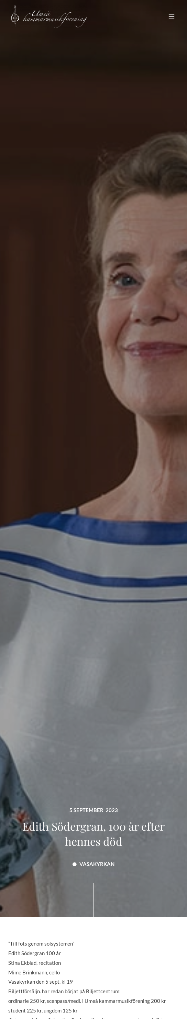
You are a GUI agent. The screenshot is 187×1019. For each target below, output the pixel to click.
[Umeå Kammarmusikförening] (49, 16)
